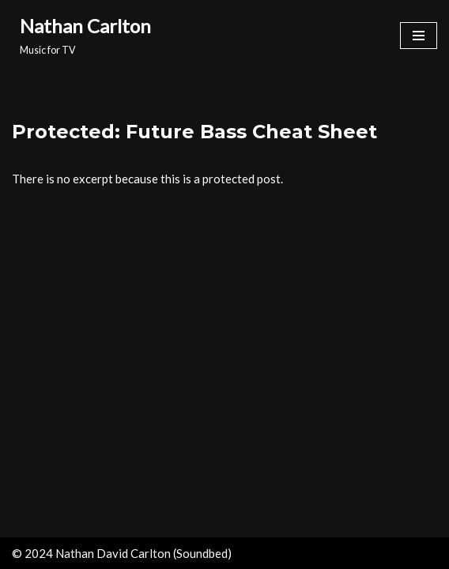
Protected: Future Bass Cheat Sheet (194, 131)
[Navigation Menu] (418, 35)
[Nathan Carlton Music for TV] (81, 35)
